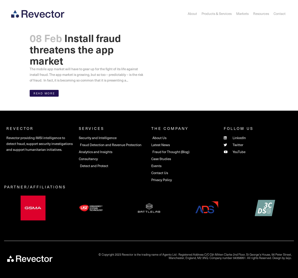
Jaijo (288, 258)
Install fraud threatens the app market (75, 49)
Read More (44, 93)
